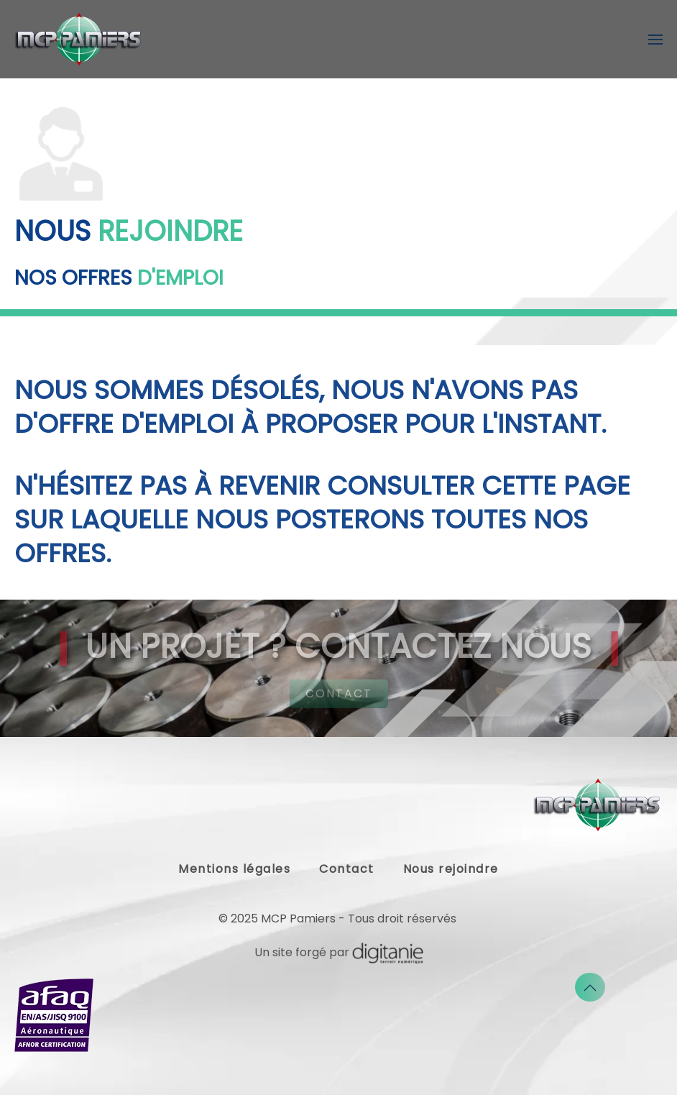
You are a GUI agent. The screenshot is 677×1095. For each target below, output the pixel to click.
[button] (655, 39)
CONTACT (338, 693)
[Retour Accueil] (79, 39)
